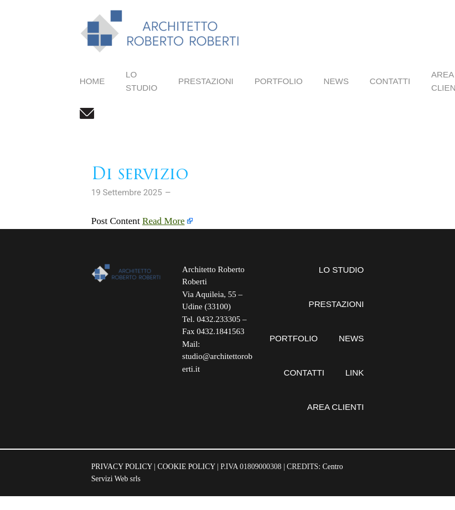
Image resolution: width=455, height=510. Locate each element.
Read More (163, 221)
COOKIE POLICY (186, 466)
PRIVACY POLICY (121, 466)
